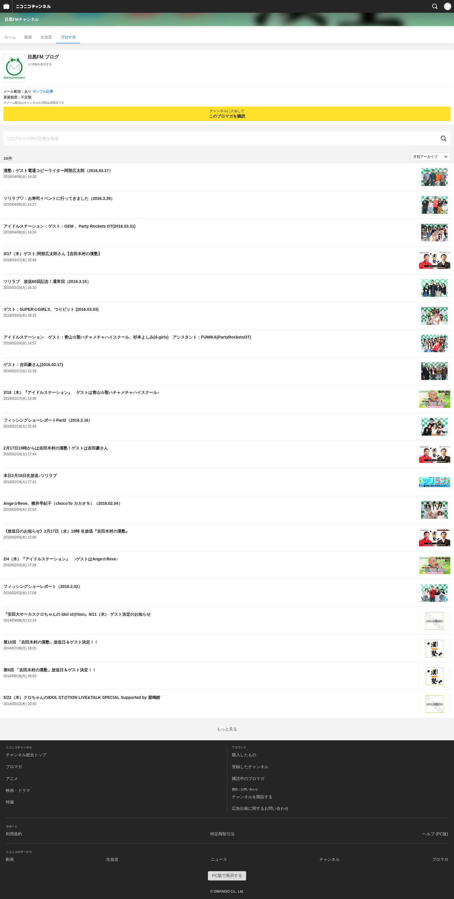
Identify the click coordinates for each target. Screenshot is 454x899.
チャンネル (329, 859)
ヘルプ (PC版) (435, 834)
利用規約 (14, 834)
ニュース (219, 859)
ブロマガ (68, 37)
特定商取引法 (222, 834)
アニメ (12, 778)
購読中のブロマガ (248, 778)
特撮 (10, 802)
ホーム (10, 37)
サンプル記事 (42, 91)
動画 (28, 37)
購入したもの (244, 754)
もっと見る (227, 729)
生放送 (46, 37)
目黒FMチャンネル (22, 19)
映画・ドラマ (18, 790)
